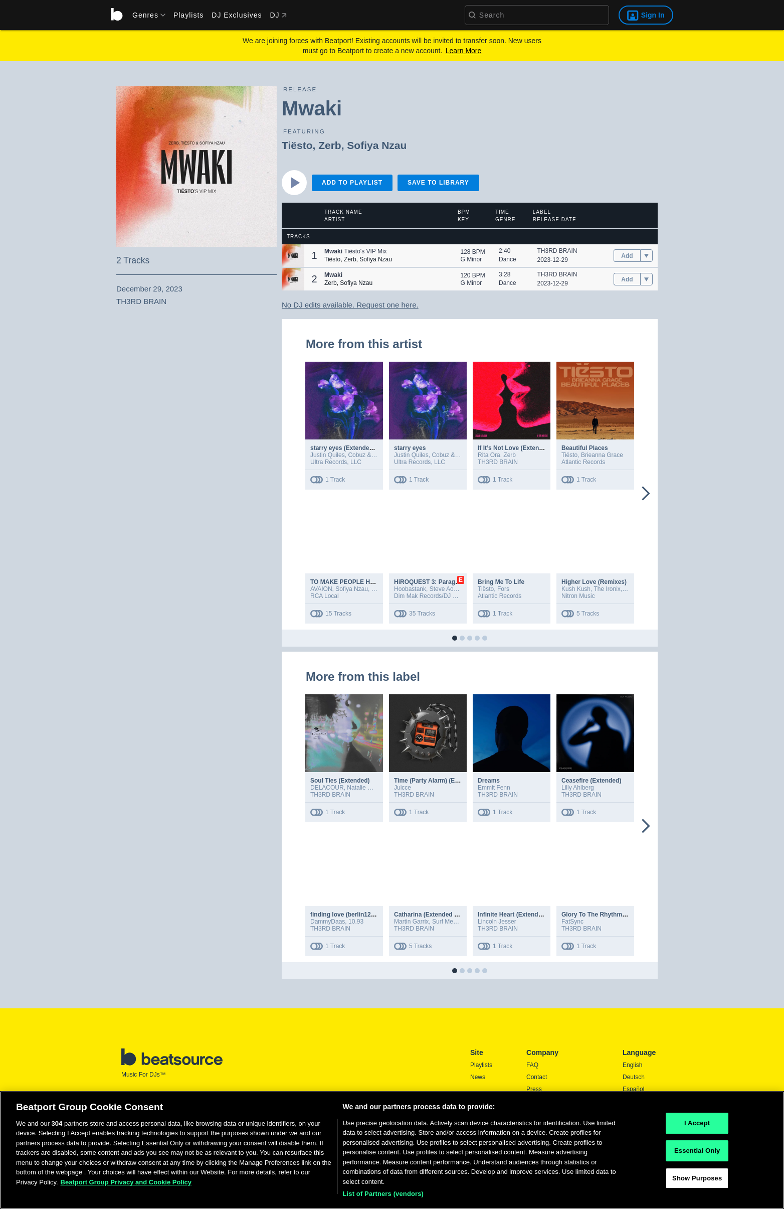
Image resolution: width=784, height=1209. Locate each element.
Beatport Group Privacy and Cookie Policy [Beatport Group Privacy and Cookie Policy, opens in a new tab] (126, 1185)
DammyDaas (327, 921)
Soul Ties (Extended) (339, 780)
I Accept (697, 1127)
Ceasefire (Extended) (591, 780)
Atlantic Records (583, 462)
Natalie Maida (365, 787)
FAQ (532, 1065)
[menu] (145, 15)
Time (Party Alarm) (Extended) (437, 780)
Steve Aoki (444, 588)
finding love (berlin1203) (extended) (361, 914)
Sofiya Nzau (377, 145)
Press (534, 1089)
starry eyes (410, 447)
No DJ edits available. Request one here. (350, 304)
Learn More (464, 51)
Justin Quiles (327, 455)
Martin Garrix (411, 921)
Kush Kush (576, 588)
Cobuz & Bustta (368, 455)
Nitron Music (578, 595)
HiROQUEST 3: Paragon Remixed (441, 581)
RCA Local (324, 595)
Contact (536, 1077)
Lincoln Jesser (497, 921)
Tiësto (297, 145)
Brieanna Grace (602, 455)
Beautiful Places (584, 447)
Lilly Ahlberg (577, 787)
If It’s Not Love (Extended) (515, 447)
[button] (293, 255)
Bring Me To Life (501, 581)
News (477, 1077)
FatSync (572, 921)
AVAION (321, 588)
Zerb (329, 145)
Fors (503, 588)
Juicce (402, 787)
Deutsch (634, 1077)
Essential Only (697, 1154)
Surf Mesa (446, 921)
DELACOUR (327, 787)
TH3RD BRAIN (557, 250)
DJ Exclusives (237, 15)
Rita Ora (489, 455)
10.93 (355, 921)
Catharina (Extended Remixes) (437, 914)
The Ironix (607, 588)
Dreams (489, 780)
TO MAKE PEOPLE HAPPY (348, 581)
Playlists (188, 15)
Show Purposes (697, 1181)
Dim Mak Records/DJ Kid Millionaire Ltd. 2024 (455, 595)
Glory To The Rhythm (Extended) (608, 914)
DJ (278, 15)
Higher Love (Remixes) (594, 581)
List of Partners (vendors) (383, 1197)
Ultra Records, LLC (335, 462)
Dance (507, 259)
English (632, 1065)
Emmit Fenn (494, 787)
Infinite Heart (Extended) (512, 914)
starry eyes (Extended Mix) (348, 447)
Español (633, 1089)
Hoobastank (410, 588)
